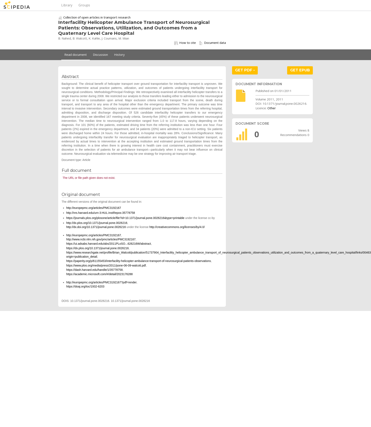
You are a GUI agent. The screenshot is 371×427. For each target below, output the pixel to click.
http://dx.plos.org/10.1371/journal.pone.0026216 (96, 223)
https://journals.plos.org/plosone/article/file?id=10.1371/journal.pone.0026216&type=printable (125, 218)
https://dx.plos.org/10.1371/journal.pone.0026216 (97, 248)
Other (271, 108)
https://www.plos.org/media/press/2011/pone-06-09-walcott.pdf (106, 265)
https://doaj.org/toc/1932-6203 (85, 286)
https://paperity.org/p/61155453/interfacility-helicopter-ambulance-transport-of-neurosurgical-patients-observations (138, 261)
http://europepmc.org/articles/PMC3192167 (93, 207)
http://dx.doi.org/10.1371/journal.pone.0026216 (96, 227)
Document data (212, 43)
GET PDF (245, 70)
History (119, 54)
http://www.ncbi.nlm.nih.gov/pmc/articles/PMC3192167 (101, 239)
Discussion (100, 54)
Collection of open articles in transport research (97, 17)
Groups (84, 5)
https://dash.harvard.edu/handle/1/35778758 (94, 269)
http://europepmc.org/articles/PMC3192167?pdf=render (101, 282)
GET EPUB (300, 70)
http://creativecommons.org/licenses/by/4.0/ (177, 227)
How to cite (185, 43)
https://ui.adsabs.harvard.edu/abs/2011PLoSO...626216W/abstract (108, 243)
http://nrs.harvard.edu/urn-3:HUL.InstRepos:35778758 (100, 212)
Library (66, 5)
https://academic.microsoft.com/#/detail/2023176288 (99, 274)
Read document (75, 54)
